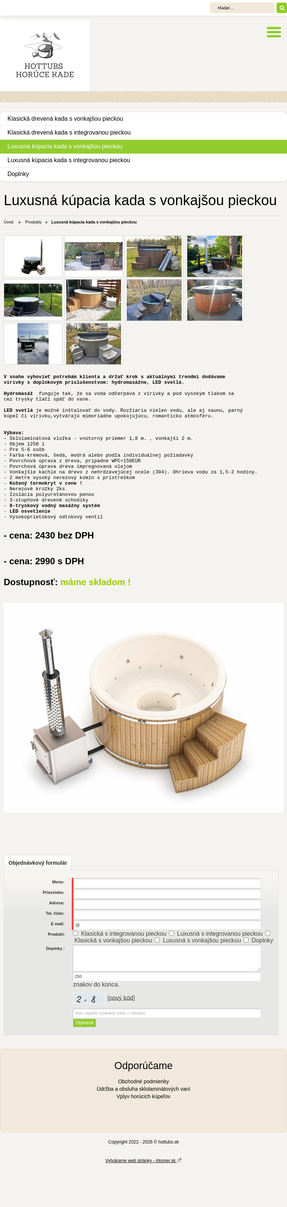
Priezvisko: (53, 929)
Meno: (58, 919)
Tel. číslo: (55, 950)
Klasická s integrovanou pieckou (124, 970)
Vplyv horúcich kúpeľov (143, 1133)
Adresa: (56, 940)
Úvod (8, 222)
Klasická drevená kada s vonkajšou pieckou (65, 118)
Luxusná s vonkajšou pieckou (202, 977)
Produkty (33, 222)
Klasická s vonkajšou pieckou (113, 977)
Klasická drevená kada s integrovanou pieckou (69, 132)
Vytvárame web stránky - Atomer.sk (143, 1197)
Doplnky (18, 174)
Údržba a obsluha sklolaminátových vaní (144, 1126)
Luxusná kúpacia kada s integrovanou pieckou (68, 160)
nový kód (121, 1034)
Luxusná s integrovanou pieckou (220, 970)
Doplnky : (55, 985)
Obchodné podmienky (143, 1118)
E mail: (57, 960)
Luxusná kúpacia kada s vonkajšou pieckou (65, 146)
